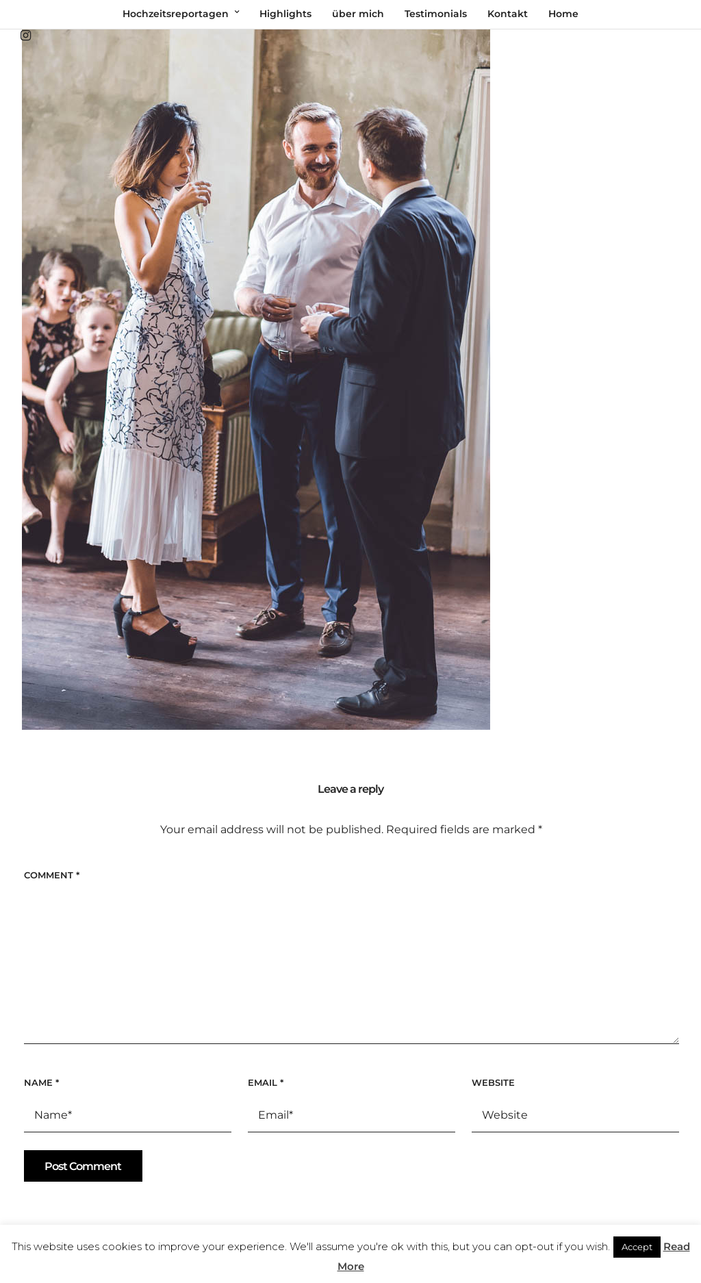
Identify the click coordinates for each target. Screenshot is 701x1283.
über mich (358, 14)
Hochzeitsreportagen (176, 14)
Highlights (285, 14)
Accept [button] (637, 1246)
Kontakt (507, 14)
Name (41, 1082)
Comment (51, 874)
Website (493, 1082)
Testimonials (436, 14)
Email (265, 1082)
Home (563, 14)
